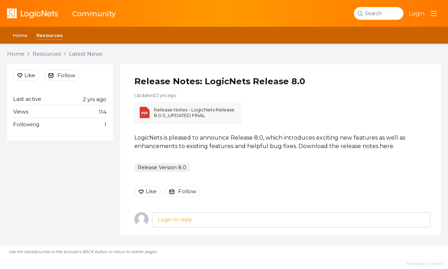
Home (20, 35)
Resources (49, 35)
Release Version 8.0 (162, 167)
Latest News (85, 54)
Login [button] (416, 13)
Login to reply (175, 219)
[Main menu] (433, 13)
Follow (187, 191)
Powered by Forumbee (424, 263)
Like (151, 191)
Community (94, 14)
